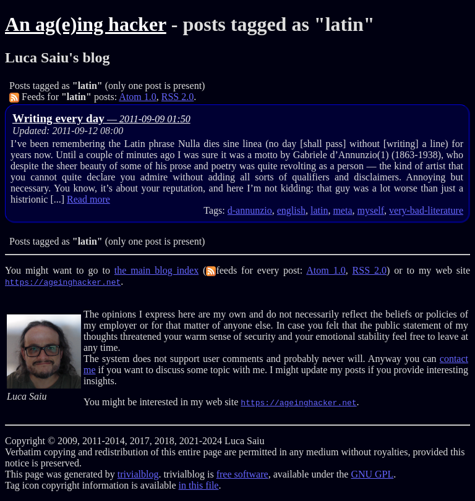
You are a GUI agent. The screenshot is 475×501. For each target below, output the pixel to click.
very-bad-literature (426, 210)
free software (242, 474)
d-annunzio (250, 210)
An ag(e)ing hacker (85, 24)
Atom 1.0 (137, 96)
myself (371, 210)
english (291, 210)
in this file (199, 485)
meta (342, 210)
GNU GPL (372, 474)
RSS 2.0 (177, 96)
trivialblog (138, 474)
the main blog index (156, 270)
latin (319, 210)
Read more (88, 199)
